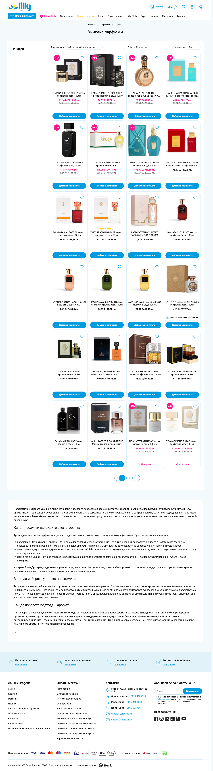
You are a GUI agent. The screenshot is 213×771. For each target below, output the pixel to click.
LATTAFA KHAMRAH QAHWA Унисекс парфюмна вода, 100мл (144, 373)
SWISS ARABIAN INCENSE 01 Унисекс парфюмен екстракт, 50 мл (107, 373)
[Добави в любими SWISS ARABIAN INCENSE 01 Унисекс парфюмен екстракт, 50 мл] (119, 336)
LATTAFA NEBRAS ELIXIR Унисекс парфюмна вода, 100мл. (182, 303)
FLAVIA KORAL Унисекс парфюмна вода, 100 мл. (69, 373)
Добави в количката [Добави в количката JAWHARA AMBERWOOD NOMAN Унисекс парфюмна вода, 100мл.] (107, 325)
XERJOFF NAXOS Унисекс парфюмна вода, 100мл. (107, 164)
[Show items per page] (193, 47)
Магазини (167, 16)
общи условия (164, 699)
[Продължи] (137, 478)
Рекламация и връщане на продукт (75, 718)
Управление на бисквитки (70, 738)
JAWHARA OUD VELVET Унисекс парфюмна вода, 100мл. (182, 233)
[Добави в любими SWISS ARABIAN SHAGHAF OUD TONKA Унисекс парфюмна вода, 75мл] (195, 58)
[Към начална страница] (91, 25)
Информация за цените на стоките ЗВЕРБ (29, 728)
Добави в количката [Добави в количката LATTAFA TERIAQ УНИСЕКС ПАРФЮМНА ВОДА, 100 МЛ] (144, 255)
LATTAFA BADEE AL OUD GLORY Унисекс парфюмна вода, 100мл (107, 94)
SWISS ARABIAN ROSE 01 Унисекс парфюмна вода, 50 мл (69, 233)
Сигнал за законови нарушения (24, 708)
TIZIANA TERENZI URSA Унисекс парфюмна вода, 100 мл (144, 442)
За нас (11, 689)
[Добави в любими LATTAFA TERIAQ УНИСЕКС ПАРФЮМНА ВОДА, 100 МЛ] (157, 197)
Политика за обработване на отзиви (75, 728)
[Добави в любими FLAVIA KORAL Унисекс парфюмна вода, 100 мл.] (82, 336)
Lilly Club (132, 16)
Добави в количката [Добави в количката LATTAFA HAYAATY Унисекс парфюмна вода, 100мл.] (69, 185)
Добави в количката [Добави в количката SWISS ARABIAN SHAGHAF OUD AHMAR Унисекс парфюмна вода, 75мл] (182, 185)
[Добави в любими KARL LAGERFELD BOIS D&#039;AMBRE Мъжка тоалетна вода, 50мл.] (119, 406)
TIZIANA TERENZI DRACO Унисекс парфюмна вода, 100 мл (182, 442)
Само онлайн (115, 16)
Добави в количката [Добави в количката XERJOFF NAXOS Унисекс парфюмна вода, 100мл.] (107, 185)
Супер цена (66, 16)
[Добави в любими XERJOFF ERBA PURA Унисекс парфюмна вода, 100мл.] (157, 127)
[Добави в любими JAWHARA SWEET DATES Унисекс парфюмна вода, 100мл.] (157, 267)
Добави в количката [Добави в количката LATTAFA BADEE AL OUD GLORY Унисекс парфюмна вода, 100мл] (107, 116)
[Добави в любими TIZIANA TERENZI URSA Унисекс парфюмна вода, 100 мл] (157, 406)
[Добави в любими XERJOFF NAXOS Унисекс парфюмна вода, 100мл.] (119, 127)
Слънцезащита (86, 16)
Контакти (13, 718)
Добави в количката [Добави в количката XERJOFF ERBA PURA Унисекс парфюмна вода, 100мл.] (144, 185)
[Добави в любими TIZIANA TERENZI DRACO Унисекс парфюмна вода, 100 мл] (195, 406)
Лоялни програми (17, 713)
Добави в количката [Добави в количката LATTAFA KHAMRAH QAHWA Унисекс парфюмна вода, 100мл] (144, 394)
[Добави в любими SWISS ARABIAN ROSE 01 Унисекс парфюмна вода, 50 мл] (82, 197)
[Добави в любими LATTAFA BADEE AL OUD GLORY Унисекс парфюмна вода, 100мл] (119, 58)
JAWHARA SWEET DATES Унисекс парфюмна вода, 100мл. (144, 303)
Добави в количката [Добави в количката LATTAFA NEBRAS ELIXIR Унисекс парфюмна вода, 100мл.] (182, 325)
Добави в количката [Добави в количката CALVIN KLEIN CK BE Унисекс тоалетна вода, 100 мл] (69, 464)
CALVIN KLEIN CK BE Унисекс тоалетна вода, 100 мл (69, 442)
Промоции (50, 16)
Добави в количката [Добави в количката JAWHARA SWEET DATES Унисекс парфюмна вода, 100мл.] (144, 325)
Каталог (156, 6)
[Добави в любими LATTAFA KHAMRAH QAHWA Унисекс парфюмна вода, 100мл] (157, 336)
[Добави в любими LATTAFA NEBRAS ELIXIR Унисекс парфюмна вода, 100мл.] (195, 267)
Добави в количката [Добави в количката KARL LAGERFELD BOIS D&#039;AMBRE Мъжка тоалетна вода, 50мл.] (107, 464)
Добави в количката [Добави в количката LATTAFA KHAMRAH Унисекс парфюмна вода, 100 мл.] (182, 394)
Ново (101, 16)
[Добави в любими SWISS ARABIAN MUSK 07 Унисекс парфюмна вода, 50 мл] (119, 197)
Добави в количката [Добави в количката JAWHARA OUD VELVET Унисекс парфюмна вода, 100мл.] (182, 255)
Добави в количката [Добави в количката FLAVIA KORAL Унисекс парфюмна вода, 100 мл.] (69, 394)
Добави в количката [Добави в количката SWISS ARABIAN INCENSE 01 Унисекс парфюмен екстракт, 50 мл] (107, 394)
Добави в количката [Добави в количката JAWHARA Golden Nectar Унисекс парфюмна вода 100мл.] (69, 325)
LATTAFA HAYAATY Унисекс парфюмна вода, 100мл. (69, 164)
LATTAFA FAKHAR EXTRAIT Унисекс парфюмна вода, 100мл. (144, 94)
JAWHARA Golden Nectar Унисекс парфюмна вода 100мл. (69, 303)
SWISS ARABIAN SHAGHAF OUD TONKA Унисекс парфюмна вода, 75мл (182, 94)
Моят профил (63, 689)
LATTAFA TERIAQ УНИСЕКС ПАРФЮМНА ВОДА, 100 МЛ (145, 233)
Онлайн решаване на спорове (72, 713)
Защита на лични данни (69, 708)
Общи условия (64, 703)
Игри (143, 16)
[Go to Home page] (19, 6)
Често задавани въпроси (69, 698)
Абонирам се (192, 691)
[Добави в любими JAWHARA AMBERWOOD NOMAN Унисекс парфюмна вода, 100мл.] (119, 267)
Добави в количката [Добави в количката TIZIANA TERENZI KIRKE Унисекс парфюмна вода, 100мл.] (69, 116)
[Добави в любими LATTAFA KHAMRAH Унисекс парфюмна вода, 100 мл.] (195, 336)
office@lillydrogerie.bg (121, 719)
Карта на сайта (15, 723)
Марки (181, 16)
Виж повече (21, 664)
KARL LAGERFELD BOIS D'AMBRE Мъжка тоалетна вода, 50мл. (107, 442)
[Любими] (183, 6)
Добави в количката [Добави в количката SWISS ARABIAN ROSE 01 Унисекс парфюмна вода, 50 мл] (69, 255)
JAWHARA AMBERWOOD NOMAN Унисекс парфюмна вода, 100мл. (106, 303)
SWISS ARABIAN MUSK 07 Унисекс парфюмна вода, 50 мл (107, 233)
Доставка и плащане (67, 694)
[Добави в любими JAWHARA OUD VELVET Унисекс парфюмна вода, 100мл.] (195, 197)
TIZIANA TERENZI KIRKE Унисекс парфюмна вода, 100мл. (69, 94)
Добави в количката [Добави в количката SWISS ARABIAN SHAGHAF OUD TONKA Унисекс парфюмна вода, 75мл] (182, 116)
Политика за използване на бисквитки (76, 723)
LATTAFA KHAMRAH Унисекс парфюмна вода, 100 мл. (182, 373)
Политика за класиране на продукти (75, 733)
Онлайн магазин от (95, 765)
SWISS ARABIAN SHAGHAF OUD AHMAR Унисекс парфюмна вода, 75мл (182, 164)
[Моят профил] (192, 6)
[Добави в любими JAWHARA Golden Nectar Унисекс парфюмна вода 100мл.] (82, 267)
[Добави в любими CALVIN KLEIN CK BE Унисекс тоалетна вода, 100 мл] (82, 406)
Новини (154, 16)
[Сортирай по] (84, 47)
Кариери (12, 694)
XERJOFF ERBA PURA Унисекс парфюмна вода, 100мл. (144, 164)
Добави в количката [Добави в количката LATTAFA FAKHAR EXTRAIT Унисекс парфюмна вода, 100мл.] (144, 116)
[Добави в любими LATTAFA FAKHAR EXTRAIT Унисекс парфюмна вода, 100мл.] (157, 58)
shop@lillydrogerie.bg (121, 714)
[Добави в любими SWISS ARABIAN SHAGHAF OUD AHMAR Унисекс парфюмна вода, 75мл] (195, 127)
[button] (29, 51)
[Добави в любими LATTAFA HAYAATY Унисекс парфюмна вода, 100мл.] (82, 127)
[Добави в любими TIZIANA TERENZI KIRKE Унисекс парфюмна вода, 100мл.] (82, 58)
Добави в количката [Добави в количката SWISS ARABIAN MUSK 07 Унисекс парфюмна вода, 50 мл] (107, 255)
